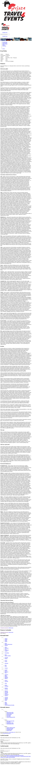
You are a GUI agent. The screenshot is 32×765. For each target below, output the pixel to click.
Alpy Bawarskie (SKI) (10, 720)
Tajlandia (6, 697)
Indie (6, 665)
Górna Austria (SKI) (10, 713)
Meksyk (6, 678)
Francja (6, 658)
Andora (6, 639)
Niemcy (6, 680)
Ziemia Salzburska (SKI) (11, 717)
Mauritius (6, 677)
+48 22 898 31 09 (9, 39)
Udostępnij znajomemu (4, 627)
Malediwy (6, 674)
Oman (6, 683)
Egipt (6, 654)
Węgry (6, 703)
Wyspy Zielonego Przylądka (9, 705)
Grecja (6, 660)
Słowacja (6, 690)
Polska (6, 685)
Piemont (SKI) (9, 730)
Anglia (6, 640)
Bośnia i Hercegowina (8, 644)
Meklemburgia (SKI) (10, 723)
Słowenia (6, 691)
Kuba (6, 672)
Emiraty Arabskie (8, 655)
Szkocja (6, 693)
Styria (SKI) (9, 715)
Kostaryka (6, 671)
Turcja (6, 700)
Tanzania (6, 698)
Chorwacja (6, 648)
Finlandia (6, 657)
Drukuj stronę (10, 627)
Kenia (6, 670)
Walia (6, 702)
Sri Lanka (6, 692)
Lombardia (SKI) (9, 729)
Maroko (6, 676)
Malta (6, 675)
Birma (6, 643)
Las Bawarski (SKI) (10, 722)
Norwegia (6, 681)
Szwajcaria (6, 694)
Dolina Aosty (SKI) (10, 728)
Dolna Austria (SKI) (10, 712)
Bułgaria (6, 645)
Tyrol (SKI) (9, 716)
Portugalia (6, 686)
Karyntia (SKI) (9, 714)
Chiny (6, 647)
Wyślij (2, 741)
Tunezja (6, 699)
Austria (6, 641)
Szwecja (6, 695)
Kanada (6, 669)
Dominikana (7, 652)
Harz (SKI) (8, 721)
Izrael (6, 666)
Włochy (6, 704)
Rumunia (6, 688)
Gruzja (6, 661)
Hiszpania (6, 663)
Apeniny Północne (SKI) (11, 727)
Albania (6, 638)
